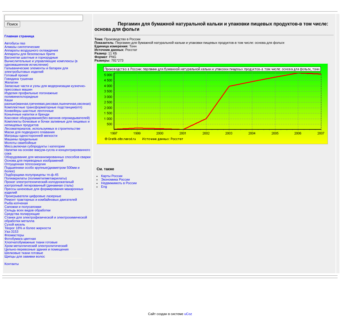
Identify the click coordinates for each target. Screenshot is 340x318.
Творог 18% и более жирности (27, 228)
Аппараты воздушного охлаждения (31, 50)
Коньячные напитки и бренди (26, 114)
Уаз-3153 (11, 231)
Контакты (11, 264)
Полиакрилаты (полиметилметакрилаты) (35, 178)
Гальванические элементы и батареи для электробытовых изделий (36, 69)
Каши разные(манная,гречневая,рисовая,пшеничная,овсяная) (47, 101)
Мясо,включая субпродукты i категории (34, 146)
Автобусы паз (14, 43)
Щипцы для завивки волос (24, 256)
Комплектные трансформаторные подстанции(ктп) (43, 107)
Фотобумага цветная (20, 238)
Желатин (11, 82)
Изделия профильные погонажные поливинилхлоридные (31, 94)
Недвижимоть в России (119, 183)
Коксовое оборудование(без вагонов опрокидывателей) (47, 118)
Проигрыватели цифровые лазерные (32, 196)
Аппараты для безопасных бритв (29, 54)
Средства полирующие (22, 214)
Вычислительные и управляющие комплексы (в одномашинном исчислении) (41, 62)
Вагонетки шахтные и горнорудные (31, 57)
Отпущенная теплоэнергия (25, 164)
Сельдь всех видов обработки (27, 210)
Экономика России (115, 179)
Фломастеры (14, 235)
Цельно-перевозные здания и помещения (36, 249)
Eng (104, 186)
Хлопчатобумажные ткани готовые (30, 242)
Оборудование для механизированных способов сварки (47, 157)
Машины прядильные (21, 139)
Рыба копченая (16, 203)
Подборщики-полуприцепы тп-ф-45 (31, 174)
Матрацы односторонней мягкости (30, 135)
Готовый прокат (16, 75)
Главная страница (19, 36)
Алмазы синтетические (22, 47)
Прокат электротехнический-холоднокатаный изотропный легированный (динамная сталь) (39, 183)
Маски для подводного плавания (29, 132)
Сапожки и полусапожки (22, 206)
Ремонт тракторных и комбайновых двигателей (40, 199)
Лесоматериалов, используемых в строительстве (42, 128)
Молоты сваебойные (20, 142)
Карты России (111, 176)
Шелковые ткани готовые (23, 253)
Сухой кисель (14, 224)
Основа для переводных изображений (33, 160)
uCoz (188, 314)
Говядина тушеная (18, 79)
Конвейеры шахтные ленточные (29, 111)
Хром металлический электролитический (36, 246)
